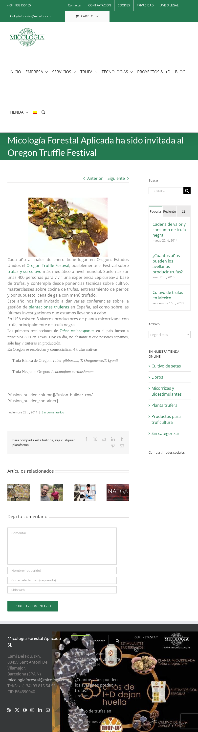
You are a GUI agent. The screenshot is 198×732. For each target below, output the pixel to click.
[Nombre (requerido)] (62, 570)
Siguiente (116, 178)
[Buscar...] (166, 190)
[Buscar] (187, 190)
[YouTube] (25, 710)
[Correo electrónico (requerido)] (62, 580)
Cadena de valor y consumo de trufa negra (169, 230)
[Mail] (48, 710)
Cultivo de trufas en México (168, 295)
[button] (43, 112)
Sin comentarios (53, 412)
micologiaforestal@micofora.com (30, 16)
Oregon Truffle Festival (47, 265)
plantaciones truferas (49, 307)
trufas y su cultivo (24, 271)
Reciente (169, 211)
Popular (155, 211)
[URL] (62, 589)
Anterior (95, 178)
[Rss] (9, 710)
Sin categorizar (165, 433)
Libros (157, 377)
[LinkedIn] (40, 710)
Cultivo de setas (166, 366)
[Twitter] (17, 710)
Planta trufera (164, 405)
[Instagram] (32, 710)
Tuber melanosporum (77, 331)
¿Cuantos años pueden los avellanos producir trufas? (168, 264)
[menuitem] (34, 112)
